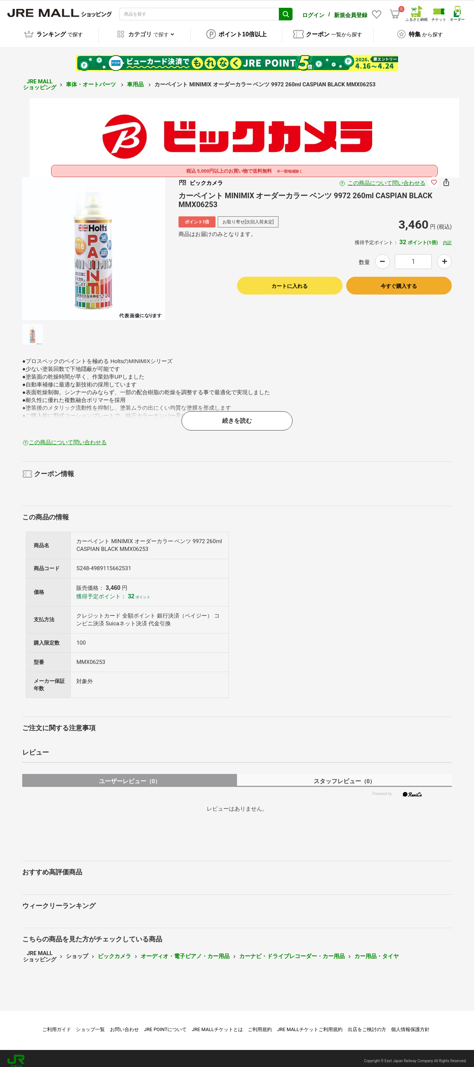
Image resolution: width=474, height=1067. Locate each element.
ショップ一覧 (90, 1024)
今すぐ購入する (399, 281)
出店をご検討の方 (367, 1024)
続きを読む (237, 415)
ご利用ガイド (56, 1024)
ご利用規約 (260, 1024)
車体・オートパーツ (91, 79)
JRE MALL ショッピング (39, 79)
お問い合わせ (124, 1024)
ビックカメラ (114, 951)
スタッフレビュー (344, 776)
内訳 (447, 237)
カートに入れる (289, 281)
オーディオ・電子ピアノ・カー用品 (185, 951)
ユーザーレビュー (130, 776)
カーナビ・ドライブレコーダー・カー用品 (292, 951)
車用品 (136, 79)
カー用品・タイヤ (376, 951)
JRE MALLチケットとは (217, 1024)
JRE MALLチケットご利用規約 (310, 1024)
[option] (93, 243)
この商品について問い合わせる (386, 177)
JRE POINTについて (165, 1024)
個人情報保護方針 (410, 1024)
